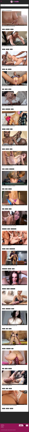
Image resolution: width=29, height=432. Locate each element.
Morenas (8, 288)
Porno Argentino (5, 268)
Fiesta (7, 388)
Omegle (6, 368)
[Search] (14, 5)
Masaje (3, 29)
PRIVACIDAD (2, 425)
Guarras (10, 89)
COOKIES (2, 426)
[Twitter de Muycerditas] (24, 425)
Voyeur (13, 268)
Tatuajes (10, 388)
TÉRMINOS (2, 424)
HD (6, 69)
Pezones (12, 29)
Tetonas (13, 308)
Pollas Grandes (13, 288)
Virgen (11, 49)
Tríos (12, 348)
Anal (3, 89)
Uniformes (7, 49)
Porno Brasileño (8, 308)
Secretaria (9, 268)
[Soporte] (27, 425)
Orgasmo (7, 408)
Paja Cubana (7, 29)
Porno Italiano (8, 348)
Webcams (10, 368)
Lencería (4, 408)
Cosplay (4, 388)
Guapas (4, 69)
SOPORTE (2, 427)
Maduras (4, 49)
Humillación (4, 288)
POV (7, 328)
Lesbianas (4, 348)
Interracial (9, 69)
